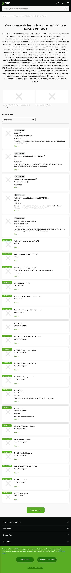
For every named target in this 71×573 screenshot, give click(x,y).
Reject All (25, 560)
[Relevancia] (19, 119)
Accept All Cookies (46, 560)
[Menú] (68, 3)
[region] (35, 559)
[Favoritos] (57, 3)
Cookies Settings (35, 568)
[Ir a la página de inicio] (6, 3)
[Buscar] (66, 8)
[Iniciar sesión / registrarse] (62, 3)
